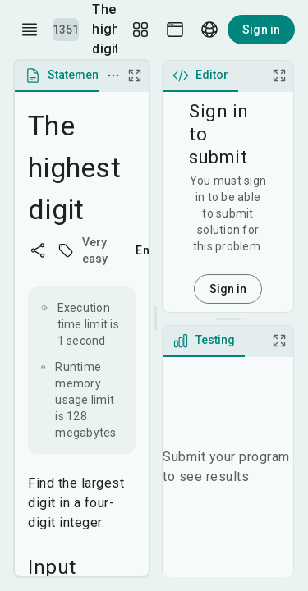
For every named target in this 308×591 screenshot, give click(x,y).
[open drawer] (29, 29)
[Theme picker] (175, 29)
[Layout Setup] (140, 29)
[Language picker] (209, 29)
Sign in (261, 29)
